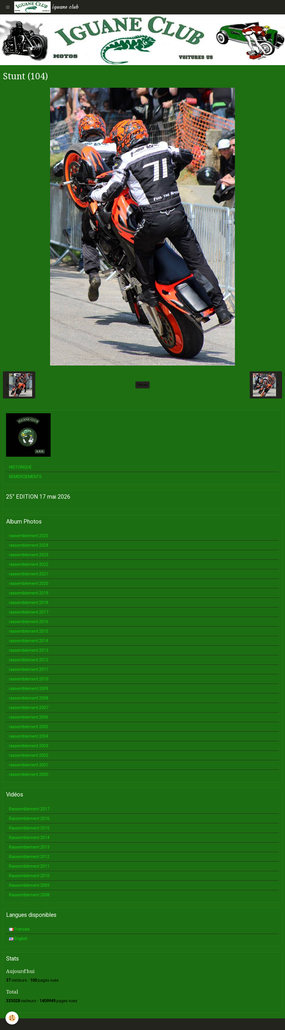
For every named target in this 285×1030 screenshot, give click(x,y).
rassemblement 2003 (28, 745)
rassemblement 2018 (28, 602)
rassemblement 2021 (28, 574)
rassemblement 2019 (28, 593)
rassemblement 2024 (28, 545)
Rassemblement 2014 (29, 837)
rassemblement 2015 (28, 631)
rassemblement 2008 (28, 698)
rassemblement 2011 (28, 669)
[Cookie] (12, 1018)
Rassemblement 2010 (29, 875)
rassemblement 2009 (28, 688)
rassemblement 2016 (28, 621)
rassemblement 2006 (28, 717)
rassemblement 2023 (28, 554)
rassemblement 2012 (28, 660)
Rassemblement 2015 (29, 828)
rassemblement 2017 (28, 612)
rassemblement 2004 (28, 736)
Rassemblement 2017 (29, 809)
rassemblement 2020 (28, 583)
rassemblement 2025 (28, 535)
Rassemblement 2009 (29, 885)
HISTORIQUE (20, 467)
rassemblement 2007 (28, 707)
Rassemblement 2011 (29, 866)
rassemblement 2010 (28, 679)
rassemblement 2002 (28, 755)
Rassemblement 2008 (29, 895)
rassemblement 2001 (28, 765)
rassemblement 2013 (28, 650)
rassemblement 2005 (28, 726)
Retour (142, 385)
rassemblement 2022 (28, 564)
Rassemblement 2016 (29, 818)
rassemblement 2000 (28, 774)
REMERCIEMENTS (25, 476)
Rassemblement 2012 (29, 856)
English (18, 938)
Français (19, 929)
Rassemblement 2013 (29, 847)
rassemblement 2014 (28, 640)
